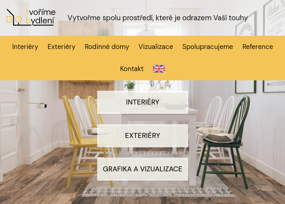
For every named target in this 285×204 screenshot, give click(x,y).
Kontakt (132, 68)
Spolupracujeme (207, 46)
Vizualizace (155, 46)
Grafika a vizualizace (142, 168)
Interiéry (25, 46)
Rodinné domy (107, 46)
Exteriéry (61, 46)
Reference (257, 46)
